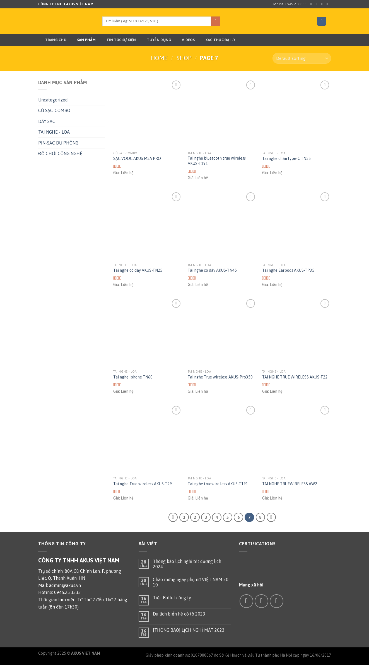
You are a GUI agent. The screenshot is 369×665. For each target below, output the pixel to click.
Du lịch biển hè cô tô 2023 (179, 613)
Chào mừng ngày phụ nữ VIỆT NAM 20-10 (191, 582)
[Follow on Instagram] (317, 4)
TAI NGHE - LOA (54, 131)
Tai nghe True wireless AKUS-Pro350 (220, 377)
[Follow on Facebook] (312, 4)
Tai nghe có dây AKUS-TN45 (212, 270)
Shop (184, 58)
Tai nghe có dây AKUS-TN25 (137, 270)
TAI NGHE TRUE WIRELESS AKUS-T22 (294, 377)
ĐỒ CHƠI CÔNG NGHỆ (60, 153)
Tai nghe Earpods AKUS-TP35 (288, 270)
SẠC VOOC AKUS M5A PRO (137, 158)
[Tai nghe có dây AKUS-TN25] (147, 225)
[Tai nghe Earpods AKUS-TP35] (296, 225)
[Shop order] (301, 58)
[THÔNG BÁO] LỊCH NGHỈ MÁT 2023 (189, 630)
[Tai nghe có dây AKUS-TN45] (222, 225)
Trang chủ (52, 40)
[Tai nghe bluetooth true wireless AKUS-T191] (222, 113)
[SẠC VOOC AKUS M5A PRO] (147, 113)
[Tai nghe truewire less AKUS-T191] (222, 439)
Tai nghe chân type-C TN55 (286, 158)
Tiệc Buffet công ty (172, 597)
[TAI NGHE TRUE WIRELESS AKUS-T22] (296, 332)
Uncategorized (53, 99)
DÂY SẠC (46, 121)
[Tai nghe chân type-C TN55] (296, 113)
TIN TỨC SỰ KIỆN (118, 40)
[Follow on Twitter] (323, 4)
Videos (185, 40)
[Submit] (215, 21)
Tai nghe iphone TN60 (133, 377)
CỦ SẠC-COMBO (54, 110)
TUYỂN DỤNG (155, 40)
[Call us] (276, 601)
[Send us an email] (328, 4)
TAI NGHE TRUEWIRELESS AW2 (289, 484)
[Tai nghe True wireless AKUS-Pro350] (222, 332)
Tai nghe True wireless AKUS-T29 (142, 484)
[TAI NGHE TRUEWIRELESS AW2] (296, 439)
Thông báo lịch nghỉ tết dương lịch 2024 (187, 564)
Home (159, 58)
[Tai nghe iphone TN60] (147, 332)
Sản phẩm (83, 40)
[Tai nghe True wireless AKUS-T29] (147, 439)
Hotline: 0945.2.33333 (289, 4)
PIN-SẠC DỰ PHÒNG (58, 142)
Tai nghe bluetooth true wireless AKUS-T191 (217, 161)
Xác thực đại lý (217, 40)
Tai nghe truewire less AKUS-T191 (218, 484)
